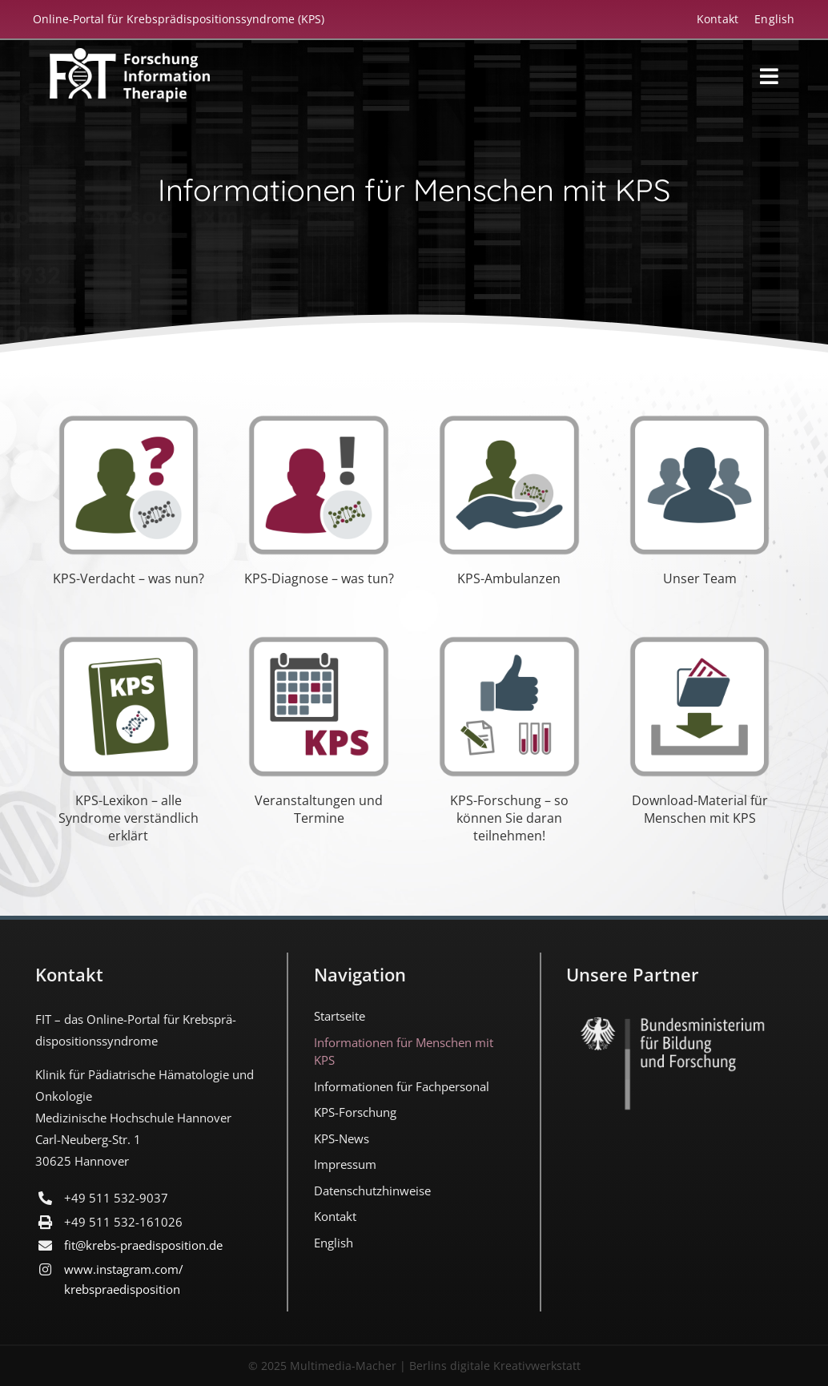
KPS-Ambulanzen (509, 578)
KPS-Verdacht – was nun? (128, 578)
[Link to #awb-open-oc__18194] (769, 76)
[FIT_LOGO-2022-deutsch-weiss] (130, 55)
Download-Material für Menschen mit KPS (700, 809)
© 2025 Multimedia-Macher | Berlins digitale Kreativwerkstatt (414, 1365)
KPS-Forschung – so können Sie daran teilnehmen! (509, 818)
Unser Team (700, 578)
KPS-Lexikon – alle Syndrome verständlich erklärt (128, 818)
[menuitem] (766, 19)
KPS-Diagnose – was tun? (319, 578)
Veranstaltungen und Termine (319, 809)
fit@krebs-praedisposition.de (143, 1245)
